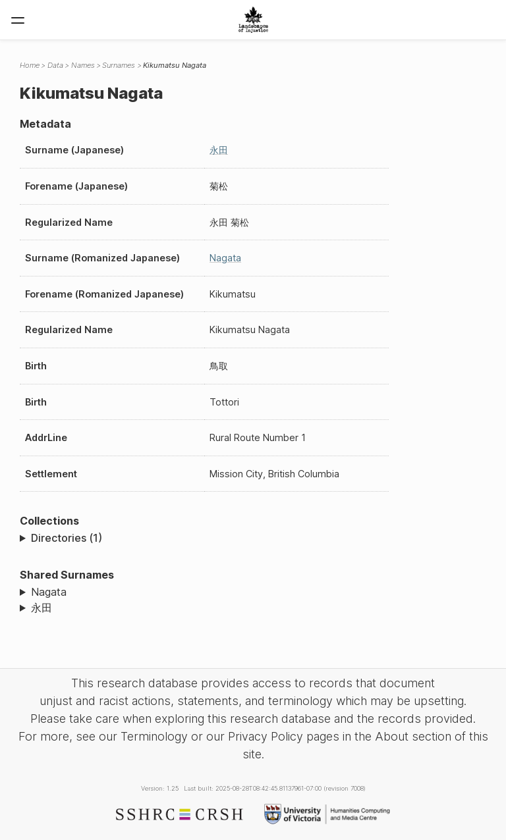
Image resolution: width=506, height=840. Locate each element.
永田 (219, 149)
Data (55, 65)
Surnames (118, 65)
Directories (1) (66, 537)
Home (30, 65)
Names (83, 65)
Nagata (225, 257)
